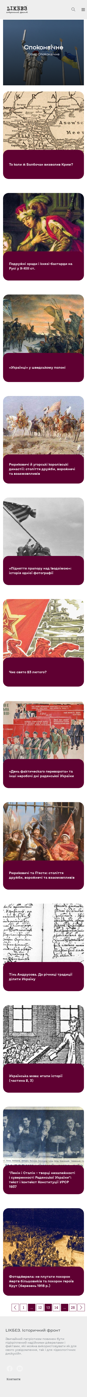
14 (56, 1307)
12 (40, 1307)
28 (73, 1307)
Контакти (14, 1379)
